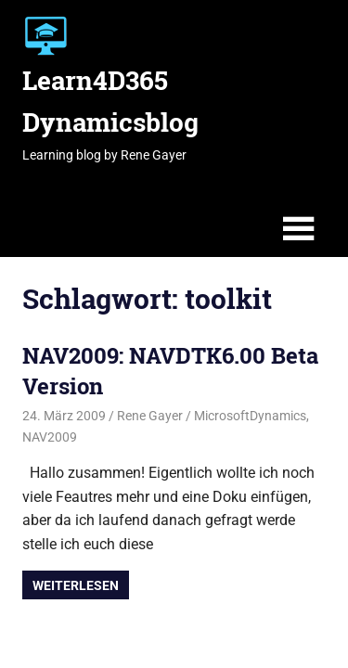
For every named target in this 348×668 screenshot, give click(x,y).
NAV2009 (49, 437)
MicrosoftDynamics (250, 415)
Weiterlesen (75, 585)
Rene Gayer (150, 415)
